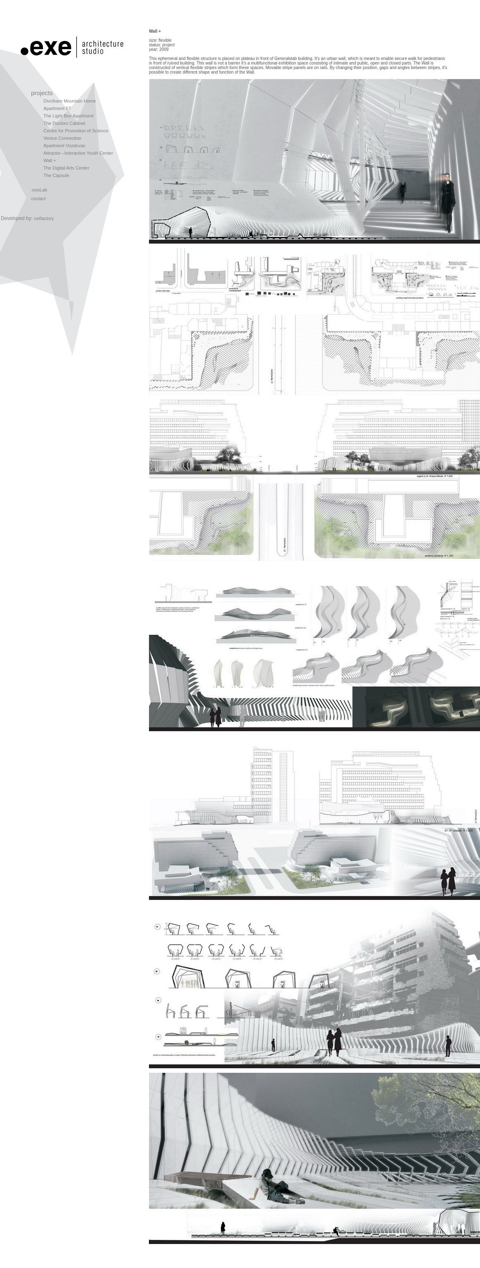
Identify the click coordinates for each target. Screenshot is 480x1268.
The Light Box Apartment (68, 115)
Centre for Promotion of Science (75, 130)
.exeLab (39, 189)
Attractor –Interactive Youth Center (78, 153)
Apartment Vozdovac (64, 145)
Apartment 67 (57, 108)
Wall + (49, 160)
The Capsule (56, 175)
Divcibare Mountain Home (69, 100)
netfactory (44, 218)
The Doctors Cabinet (64, 123)
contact (38, 198)
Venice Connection (62, 138)
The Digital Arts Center (66, 167)
